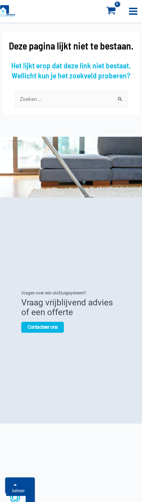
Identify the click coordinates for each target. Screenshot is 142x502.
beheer (18, 490)
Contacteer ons (42, 326)
